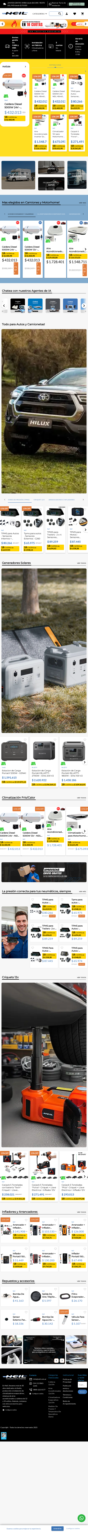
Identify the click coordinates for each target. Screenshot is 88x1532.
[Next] (85, 23)
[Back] (2, 23)
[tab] (59, 65)
